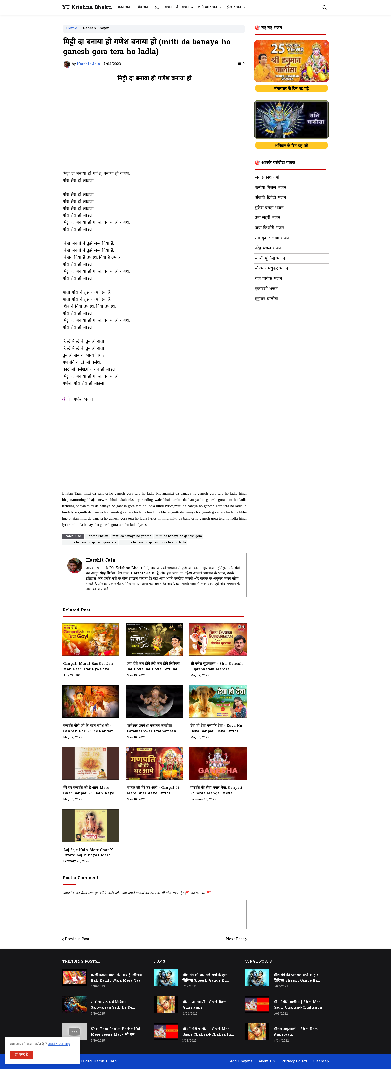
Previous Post (77, 939)
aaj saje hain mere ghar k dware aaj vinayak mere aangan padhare (88, 853)
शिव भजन (143, 7)
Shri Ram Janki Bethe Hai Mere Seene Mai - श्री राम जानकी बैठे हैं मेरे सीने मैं (115, 1032)
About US (267, 1061)
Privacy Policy (294, 1061)
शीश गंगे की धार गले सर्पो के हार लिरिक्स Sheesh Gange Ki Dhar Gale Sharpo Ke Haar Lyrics (206, 978)
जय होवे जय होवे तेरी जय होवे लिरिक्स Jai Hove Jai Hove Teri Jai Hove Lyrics (153, 666)
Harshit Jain (101, 560)
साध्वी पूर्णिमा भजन (270, 259)
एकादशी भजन (266, 289)
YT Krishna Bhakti (87, 7)
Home (71, 29)
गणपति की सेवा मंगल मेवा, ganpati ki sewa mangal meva (216, 790)
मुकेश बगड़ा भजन (269, 208)
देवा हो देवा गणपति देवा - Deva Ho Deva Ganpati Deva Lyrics (216, 728)
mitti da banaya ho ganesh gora (179, 536)
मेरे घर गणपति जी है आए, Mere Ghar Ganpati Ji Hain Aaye (88, 790)
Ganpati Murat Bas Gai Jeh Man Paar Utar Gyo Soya (88, 666)
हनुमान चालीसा (266, 299)
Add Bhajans (241, 1061)
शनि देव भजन (207, 7)
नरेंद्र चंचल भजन (268, 248)
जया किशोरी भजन (269, 228)
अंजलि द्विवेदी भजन (270, 198)
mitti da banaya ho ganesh (131, 536)
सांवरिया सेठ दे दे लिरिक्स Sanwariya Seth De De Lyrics (111, 1005)
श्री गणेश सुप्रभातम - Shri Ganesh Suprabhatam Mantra (216, 666)
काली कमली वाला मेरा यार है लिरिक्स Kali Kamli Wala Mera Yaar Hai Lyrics (116, 978)
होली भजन (234, 7)
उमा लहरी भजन (267, 218)
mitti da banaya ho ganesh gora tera (90, 542)
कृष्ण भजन (125, 7)
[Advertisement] (154, 129)
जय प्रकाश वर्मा (267, 178)
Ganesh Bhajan (96, 29)
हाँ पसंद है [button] (21, 1054)
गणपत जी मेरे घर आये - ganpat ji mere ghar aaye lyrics (153, 790)
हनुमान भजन (163, 7)
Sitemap (321, 1061)
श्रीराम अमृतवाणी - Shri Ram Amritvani (204, 1005)
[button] (324, 7)
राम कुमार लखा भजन (272, 238)
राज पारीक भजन (268, 279)
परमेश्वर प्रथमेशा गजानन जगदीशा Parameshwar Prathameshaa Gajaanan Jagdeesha (153, 728)
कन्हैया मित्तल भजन (270, 188)
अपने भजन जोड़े (59, 1044)
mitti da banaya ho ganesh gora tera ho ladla (153, 542)
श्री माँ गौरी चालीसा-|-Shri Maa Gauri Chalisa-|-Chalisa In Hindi (206, 1032)
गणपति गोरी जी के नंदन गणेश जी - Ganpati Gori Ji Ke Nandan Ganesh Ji (88, 728)
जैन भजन (182, 7)
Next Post (235, 939)
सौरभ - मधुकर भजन (271, 269)
